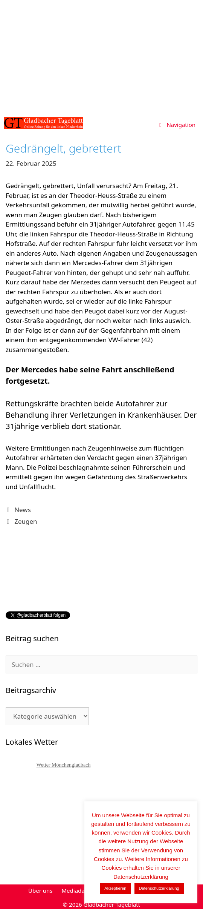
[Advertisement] (101, 57)
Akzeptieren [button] (115, 888)
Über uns (40, 890)
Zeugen (25, 521)
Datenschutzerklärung (159, 888)
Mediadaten (77, 890)
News (22, 509)
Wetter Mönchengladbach (64, 765)
